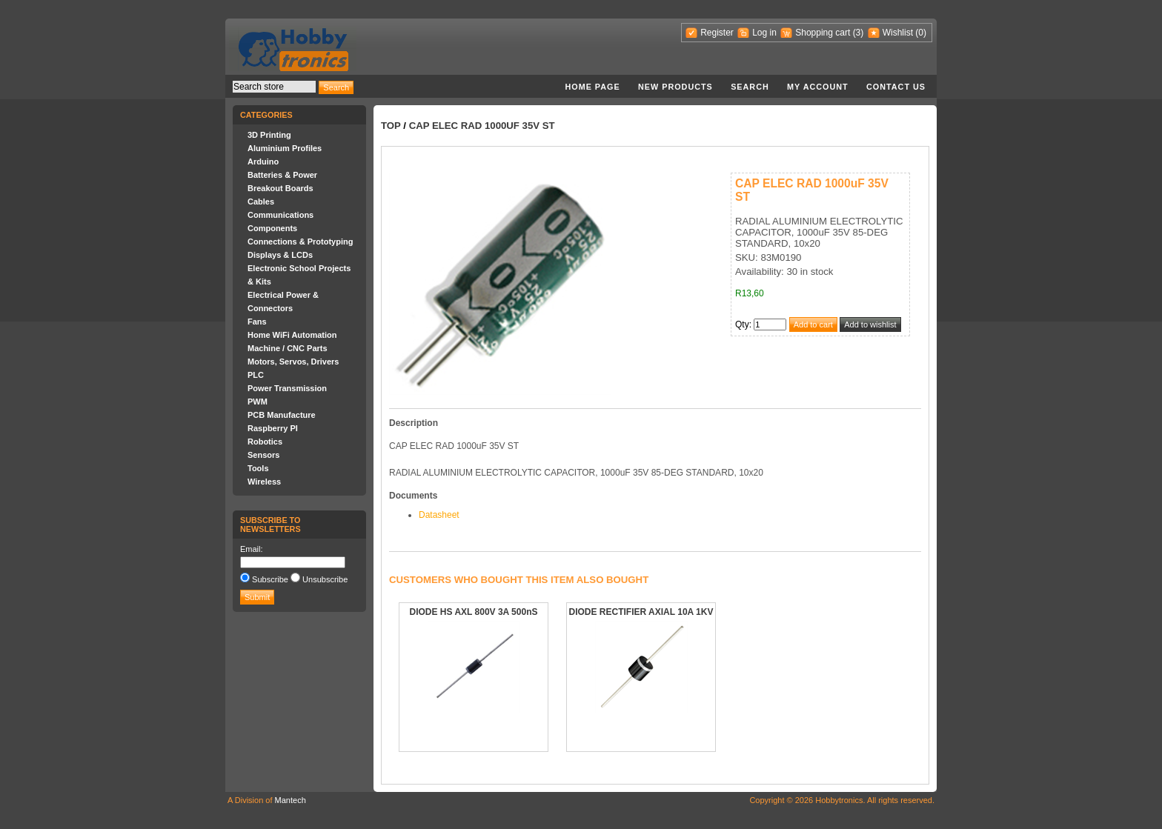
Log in (764, 32)
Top (391, 125)
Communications (280, 214)
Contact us (896, 86)
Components (272, 228)
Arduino (263, 161)
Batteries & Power (282, 174)
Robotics (265, 441)
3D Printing (269, 134)
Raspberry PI (273, 428)
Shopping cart (822, 32)
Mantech (290, 800)
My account (818, 86)
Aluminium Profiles (285, 148)
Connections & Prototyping (300, 241)
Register (717, 32)
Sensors (263, 454)
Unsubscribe (325, 579)
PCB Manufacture (282, 414)
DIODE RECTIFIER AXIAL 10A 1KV (641, 612)
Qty (742, 324)
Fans (257, 321)
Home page (592, 86)
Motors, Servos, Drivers (293, 361)
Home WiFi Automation (292, 334)
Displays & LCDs (280, 254)
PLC (256, 374)
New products (675, 86)
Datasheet (439, 515)
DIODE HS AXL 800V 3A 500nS (474, 612)
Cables (261, 201)
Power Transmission (287, 388)
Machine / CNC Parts (288, 348)
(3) (858, 32)
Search (750, 86)
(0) (920, 32)
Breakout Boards (280, 188)
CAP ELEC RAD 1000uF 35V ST (482, 125)
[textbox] (274, 87)
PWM (258, 401)
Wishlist (898, 32)
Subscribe (270, 579)
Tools (258, 468)
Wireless (264, 481)
